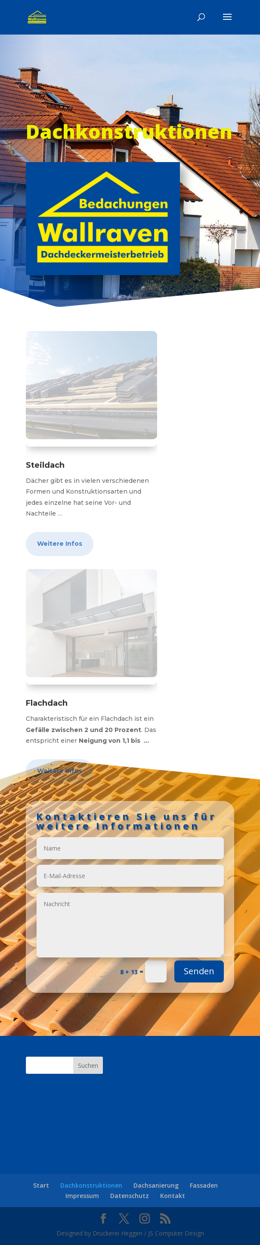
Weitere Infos (59, 543)
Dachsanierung (156, 1185)
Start (41, 1185)
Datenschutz (129, 1196)
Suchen (88, 1065)
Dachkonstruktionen (91, 1185)
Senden (167, 937)
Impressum (82, 1196)
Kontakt (172, 1196)
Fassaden (204, 1185)
